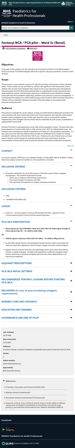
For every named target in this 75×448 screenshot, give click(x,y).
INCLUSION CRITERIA (35, 166)
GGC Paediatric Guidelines (13, 48)
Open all (70, 146)
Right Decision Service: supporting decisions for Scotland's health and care (34, 3)
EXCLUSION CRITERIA (35, 188)
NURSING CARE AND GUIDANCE (35, 301)
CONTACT (35, 150)
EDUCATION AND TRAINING (35, 309)
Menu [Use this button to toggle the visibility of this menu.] (70, 21)
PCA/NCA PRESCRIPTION (35, 221)
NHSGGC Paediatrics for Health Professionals (18, 23)
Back (6, 35)
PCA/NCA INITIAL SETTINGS (35, 271)
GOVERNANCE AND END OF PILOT (35, 317)
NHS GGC (32, 48)
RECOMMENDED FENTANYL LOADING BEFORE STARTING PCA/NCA (35, 281)
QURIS (25, 443)
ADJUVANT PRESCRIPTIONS (35, 263)
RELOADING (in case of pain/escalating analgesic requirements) (35, 292)
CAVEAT (35, 206)
